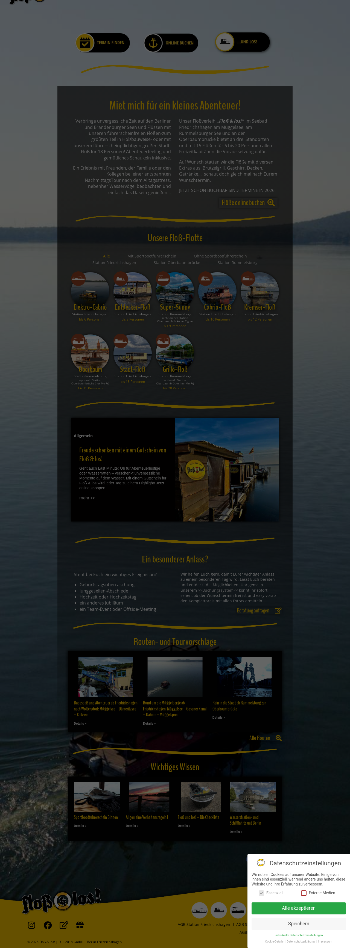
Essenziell (271, 893)
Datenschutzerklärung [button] (301, 941)
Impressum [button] (325, 941)
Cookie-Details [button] (274, 941)
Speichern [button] (298, 923)
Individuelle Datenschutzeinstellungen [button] (299, 935)
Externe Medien (318, 893)
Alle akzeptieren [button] (299, 908)
